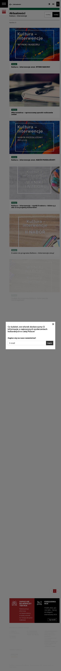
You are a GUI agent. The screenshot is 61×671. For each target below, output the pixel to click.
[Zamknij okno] (53, 324)
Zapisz (49, 343)
